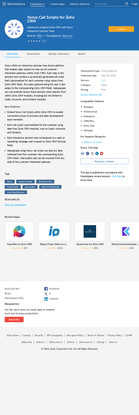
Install (121, 28)
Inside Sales (12, 187)
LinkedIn (97, 153)
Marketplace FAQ (14, 298)
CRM (39, 35)
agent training (25, 181)
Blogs (8, 293)
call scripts (30, 187)
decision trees (45, 181)
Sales (9, 181)
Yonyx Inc (67, 35)
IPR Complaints (55, 335)
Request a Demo (104, 161)
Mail (101, 153)
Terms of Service (95, 335)
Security (39, 335)
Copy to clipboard (82, 153)
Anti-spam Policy (74, 335)
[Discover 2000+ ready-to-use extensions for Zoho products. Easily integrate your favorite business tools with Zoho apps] (16, 3)
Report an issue (91, 141)
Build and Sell (12, 288)
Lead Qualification (15, 192)
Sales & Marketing (50, 187)
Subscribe (14, 319)
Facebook (87, 153)
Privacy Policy (115, 335)
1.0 (103, 80)
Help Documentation (15, 205)
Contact (27, 335)
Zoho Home (13, 335)
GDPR (129, 335)
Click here (116, 176)
